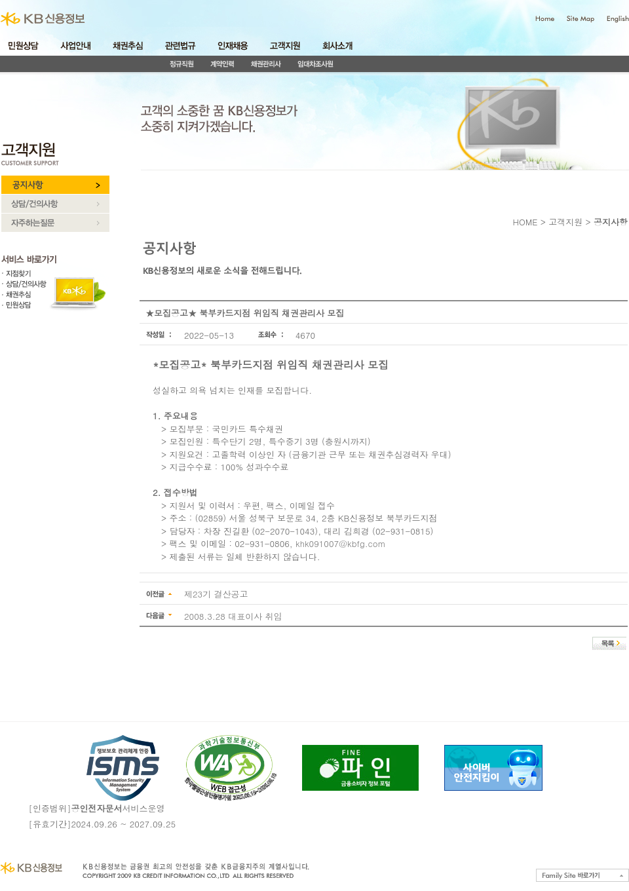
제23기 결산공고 (216, 594)
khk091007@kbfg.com (340, 543)
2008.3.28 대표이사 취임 (233, 616)
